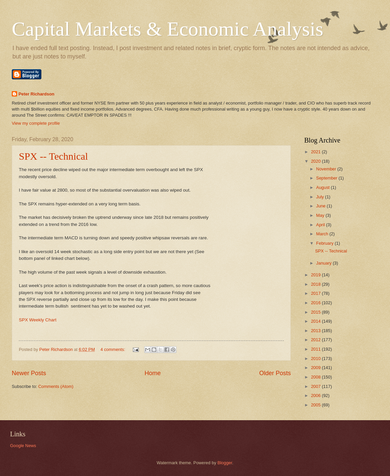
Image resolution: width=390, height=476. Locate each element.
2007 (316, 386)
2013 (316, 330)
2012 (316, 339)
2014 (316, 321)
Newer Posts (29, 373)
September (327, 178)
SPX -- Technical (53, 156)
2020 (316, 161)
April (321, 224)
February (325, 243)
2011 (316, 349)
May (320, 215)
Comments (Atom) (55, 386)
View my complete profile (36, 123)
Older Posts (275, 373)
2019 (316, 274)
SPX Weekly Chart (37, 319)
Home (153, 373)
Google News (23, 445)
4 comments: (113, 349)
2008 (316, 377)
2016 (316, 302)
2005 (316, 404)
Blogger (225, 462)
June (321, 205)
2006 (316, 395)
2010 (316, 358)
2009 (316, 367)
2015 (316, 312)
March (322, 233)
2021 (316, 151)
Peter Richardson (36, 93)
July (320, 196)
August (323, 187)
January (324, 263)
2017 (316, 293)
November (326, 168)
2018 (316, 284)
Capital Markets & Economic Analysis (167, 29)
